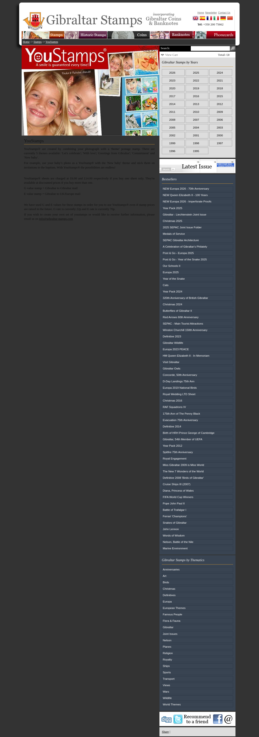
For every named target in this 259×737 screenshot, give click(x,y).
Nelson (167, 640)
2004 (196, 127)
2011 (172, 111)
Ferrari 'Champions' (175, 516)
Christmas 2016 (172, 400)
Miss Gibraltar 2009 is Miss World (183, 464)
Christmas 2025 (172, 220)
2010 (196, 111)
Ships (166, 665)
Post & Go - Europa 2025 (178, 252)
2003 (220, 127)
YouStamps (51, 41)
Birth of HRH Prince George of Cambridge (189, 432)
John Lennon (171, 529)
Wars (166, 691)
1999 (172, 143)
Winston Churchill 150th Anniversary (185, 329)
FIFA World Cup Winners (178, 496)
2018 (220, 88)
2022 (196, 80)
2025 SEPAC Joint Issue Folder (182, 227)
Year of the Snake (174, 278)
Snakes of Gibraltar (175, 522)
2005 (172, 127)
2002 (172, 135)
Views (166, 685)
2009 (220, 111)
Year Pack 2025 (172, 208)
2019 (196, 88)
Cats (165, 285)
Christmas (169, 588)
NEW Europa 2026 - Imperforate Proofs (187, 201)
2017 (172, 96)
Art (164, 575)
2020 (172, 88)
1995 (196, 151)
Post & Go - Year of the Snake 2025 (185, 259)
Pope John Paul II (174, 503)
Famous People (172, 614)
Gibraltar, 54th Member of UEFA (182, 439)
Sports (167, 672)
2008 (172, 119)
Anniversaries (171, 569)
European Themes (174, 607)
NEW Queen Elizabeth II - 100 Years (185, 194)
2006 (220, 119)
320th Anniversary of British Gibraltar (185, 297)
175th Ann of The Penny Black (181, 413)
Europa (167, 601)
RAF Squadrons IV (174, 406)
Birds (166, 582)
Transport (169, 678)
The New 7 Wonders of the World (183, 471)
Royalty (167, 659)
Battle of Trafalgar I (174, 509)
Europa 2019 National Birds (180, 387)
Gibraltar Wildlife (173, 342)
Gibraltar (168, 627)
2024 (220, 72)
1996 (172, 151)
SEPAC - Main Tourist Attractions (183, 323)
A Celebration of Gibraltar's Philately (185, 246)
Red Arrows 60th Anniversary (181, 317)
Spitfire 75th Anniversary (178, 452)
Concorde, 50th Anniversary (180, 374)
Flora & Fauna (171, 620)
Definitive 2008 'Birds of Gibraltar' (183, 477)
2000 (220, 135)
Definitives (169, 595)
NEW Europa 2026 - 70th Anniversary (186, 188)
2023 (172, 80)
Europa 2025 (171, 272)
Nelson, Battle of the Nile (178, 541)
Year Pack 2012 (172, 445)
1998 (196, 143)
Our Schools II (171, 265)
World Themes (172, 704)
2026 (172, 72)
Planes (167, 646)
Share (165, 731)
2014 (172, 103)
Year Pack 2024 (172, 291)
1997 (220, 143)
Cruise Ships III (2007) (176, 484)
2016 (196, 96)
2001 (196, 135)
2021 (220, 80)
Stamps (38, 41)
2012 (220, 103)
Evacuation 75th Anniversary (180, 419)
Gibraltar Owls (171, 368)
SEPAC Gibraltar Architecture (181, 240)
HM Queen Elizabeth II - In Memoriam (186, 355)
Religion (168, 653)
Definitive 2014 (172, 426)
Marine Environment (175, 548)
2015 (220, 96)
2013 (196, 103)
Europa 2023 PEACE (176, 349)
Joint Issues (170, 633)
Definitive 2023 (172, 336)
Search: (165, 48)
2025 (196, 72)
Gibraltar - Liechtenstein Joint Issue (184, 214)
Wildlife (167, 697)
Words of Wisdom (174, 535)
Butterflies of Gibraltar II (177, 310)
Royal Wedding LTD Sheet (179, 394)
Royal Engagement (174, 458)
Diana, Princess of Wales (178, 490)
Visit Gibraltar (171, 362)
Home (26, 41)
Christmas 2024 (172, 304)
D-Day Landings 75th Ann (178, 381)
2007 (196, 119)
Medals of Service (174, 233)
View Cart (171, 55)
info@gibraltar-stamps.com (56, 218)
